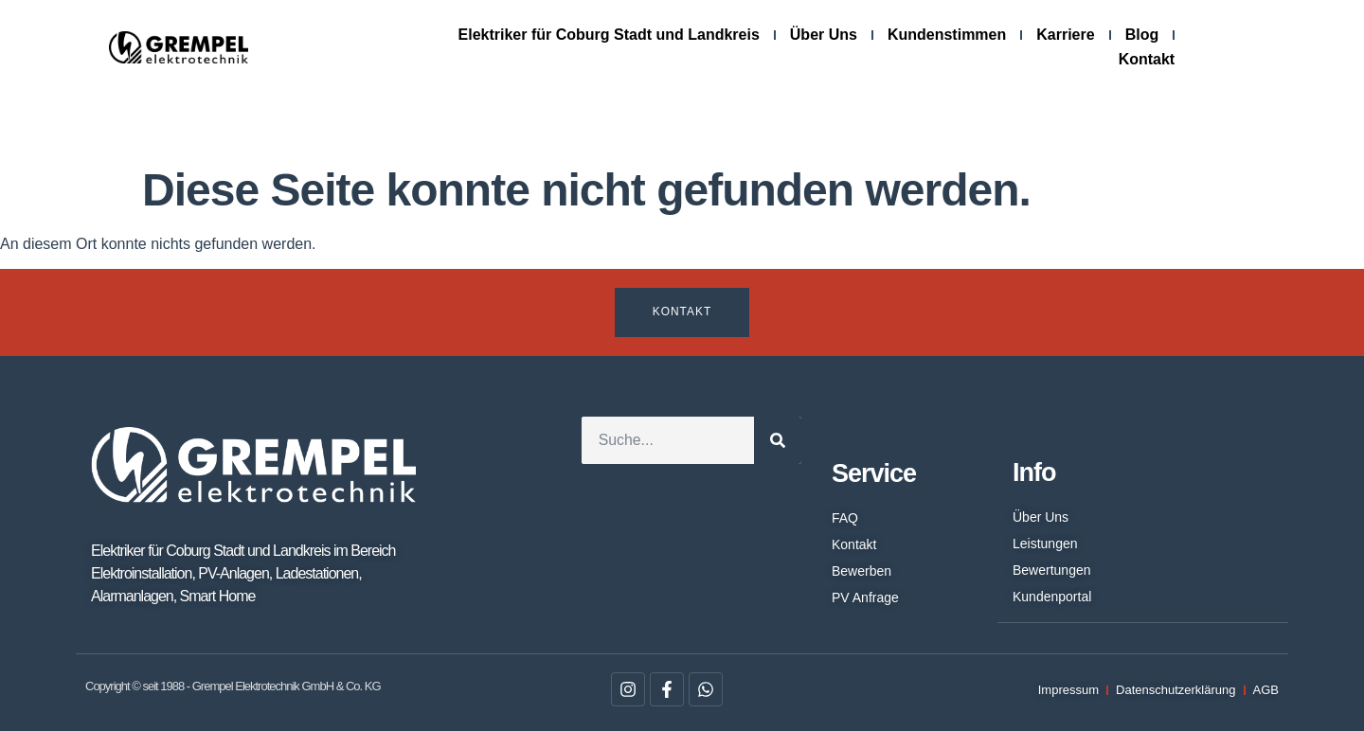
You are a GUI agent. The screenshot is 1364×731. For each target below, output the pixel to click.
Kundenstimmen (947, 35)
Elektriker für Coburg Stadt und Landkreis (609, 35)
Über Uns (823, 35)
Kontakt (1147, 59)
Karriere (1065, 35)
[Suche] (777, 440)
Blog (1142, 35)
